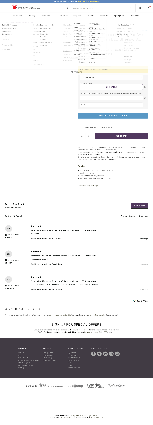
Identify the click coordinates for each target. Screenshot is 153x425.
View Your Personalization (113, 116)
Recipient (77, 15)
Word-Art (104, 15)
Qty (82, 136)
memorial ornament (96, 315)
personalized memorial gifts (60, 315)
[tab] (128, 216)
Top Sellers (17, 15)
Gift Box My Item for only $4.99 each (98, 127)
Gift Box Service (73, 360)
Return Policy (47, 358)
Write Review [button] (139, 205)
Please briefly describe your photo (111, 94)
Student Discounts (74, 368)
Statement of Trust (49, 360)
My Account (72, 353)
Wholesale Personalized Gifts (28, 360)
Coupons (71, 365)
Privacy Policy (48, 353)
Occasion (61, 15)
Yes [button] (49, 239)
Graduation (135, 15)
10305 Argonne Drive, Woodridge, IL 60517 (83, 416)
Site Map (21, 368)
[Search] (21, 216)
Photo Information (74, 358)
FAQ (69, 363)
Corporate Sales (23, 358)
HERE (105, 332)
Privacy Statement (91, 332)
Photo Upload (86, 83)
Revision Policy (48, 355)
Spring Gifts (119, 15)
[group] (17, 204)
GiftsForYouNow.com (68, 418)
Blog (19, 355)
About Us (21, 353)
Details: (81, 166)
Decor (91, 15)
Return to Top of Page (88, 185)
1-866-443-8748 (97, 418)
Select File (111, 87)
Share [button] (60, 239)
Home (7, 23)
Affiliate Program (24, 363)
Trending (31, 15)
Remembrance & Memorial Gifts (22, 23)
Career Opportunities (25, 365)
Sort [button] (8, 216)
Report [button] (54, 239)
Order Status (72, 355)
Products (46, 15)
